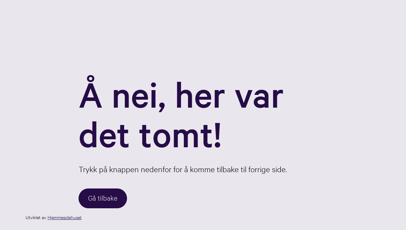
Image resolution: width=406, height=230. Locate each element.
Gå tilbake (102, 197)
